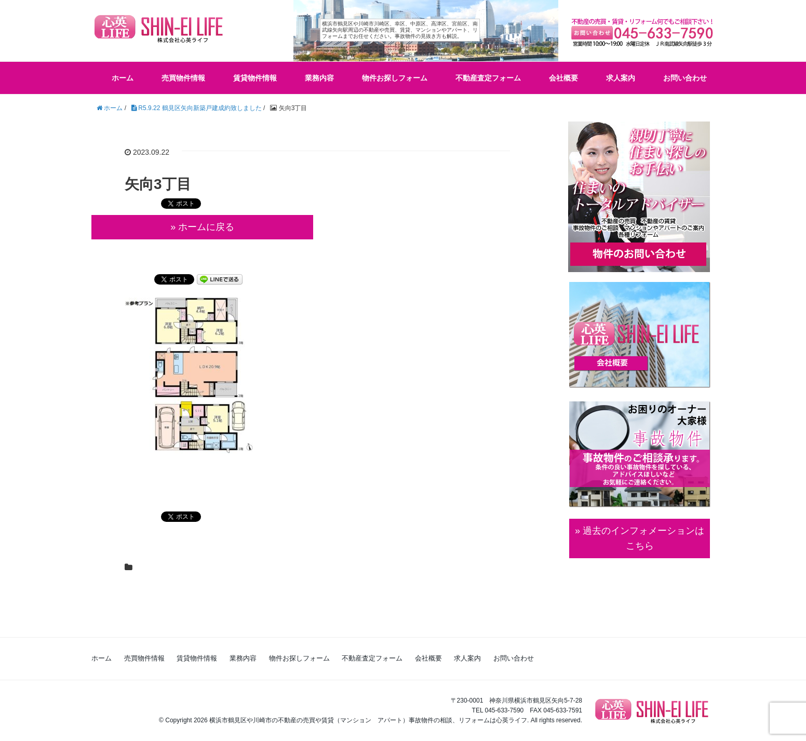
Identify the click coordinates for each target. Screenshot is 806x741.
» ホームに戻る (202, 227)
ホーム (122, 78)
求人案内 (620, 78)
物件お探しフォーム (394, 78)
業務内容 (319, 78)
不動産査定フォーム (488, 78)
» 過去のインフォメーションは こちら (639, 538)
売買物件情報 (183, 78)
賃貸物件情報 (255, 78)
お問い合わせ (685, 78)
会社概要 (563, 78)
